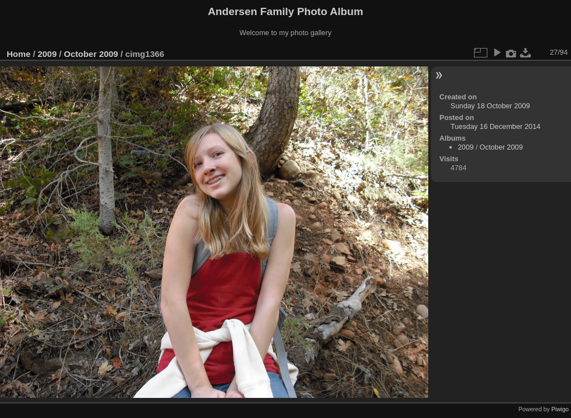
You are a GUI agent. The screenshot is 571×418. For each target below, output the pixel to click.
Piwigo (560, 409)
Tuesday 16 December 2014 (495, 126)
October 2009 (91, 54)
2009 (47, 54)
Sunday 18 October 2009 (490, 106)
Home (19, 54)
